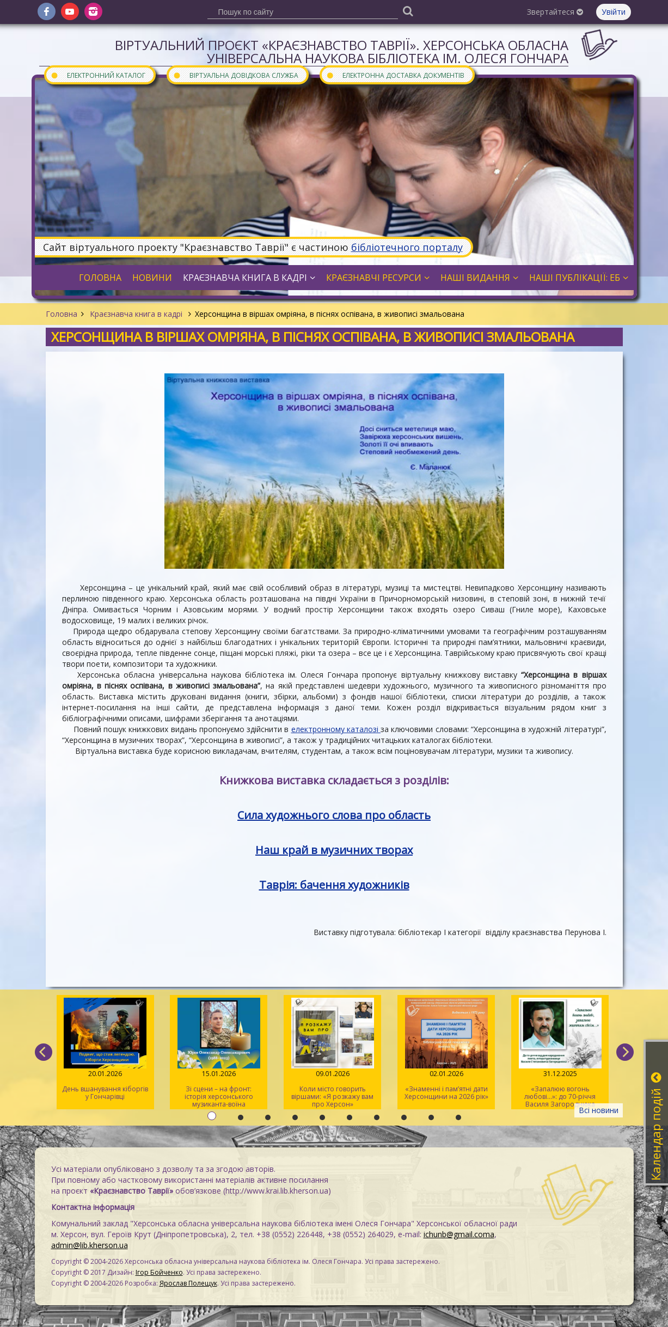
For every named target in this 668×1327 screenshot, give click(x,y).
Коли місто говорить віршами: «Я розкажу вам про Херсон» (332, 1053)
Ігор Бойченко (159, 1272)
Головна (61, 314)
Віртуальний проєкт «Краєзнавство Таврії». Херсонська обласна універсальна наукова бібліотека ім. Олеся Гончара (341, 51)
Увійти (614, 12)
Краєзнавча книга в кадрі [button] (249, 278)
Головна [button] (100, 278)
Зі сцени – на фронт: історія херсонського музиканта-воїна (218, 1053)
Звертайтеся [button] (555, 12)
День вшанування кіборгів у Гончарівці (105, 1049)
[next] (625, 1052)
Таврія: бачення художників (334, 884)
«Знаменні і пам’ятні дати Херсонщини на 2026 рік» (446, 1049)
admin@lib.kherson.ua (89, 1245)
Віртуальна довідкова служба (235, 75)
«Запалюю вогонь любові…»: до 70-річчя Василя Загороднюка (560, 1053)
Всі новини (598, 1110)
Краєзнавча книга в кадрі (136, 314)
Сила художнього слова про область (334, 815)
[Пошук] (408, 11)
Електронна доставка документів (395, 75)
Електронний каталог (98, 75)
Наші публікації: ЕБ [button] (578, 278)
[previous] (43, 1052)
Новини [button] (152, 278)
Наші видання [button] (479, 278)
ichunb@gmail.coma (459, 1234)
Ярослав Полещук (188, 1283)
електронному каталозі (336, 729)
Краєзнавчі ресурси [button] (378, 278)
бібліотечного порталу (407, 247)
